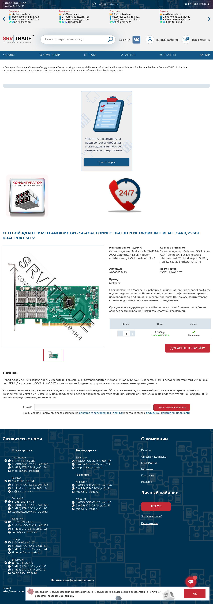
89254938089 (74, 22)
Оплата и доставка (153, 456)
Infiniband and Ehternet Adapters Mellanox (121, 67)
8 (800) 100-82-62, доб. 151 (93, 502)
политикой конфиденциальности (168, 412)
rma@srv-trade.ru (87, 492)
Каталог (9, 55)
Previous (4, 19)
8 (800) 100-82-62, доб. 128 (25, 16)
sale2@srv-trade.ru (24, 573)
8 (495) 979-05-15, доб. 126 (93, 488)
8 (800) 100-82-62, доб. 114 (93, 461)
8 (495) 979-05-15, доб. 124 (29, 549)
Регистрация (149, 523)
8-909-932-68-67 (23, 542)
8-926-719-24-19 (123, 22)
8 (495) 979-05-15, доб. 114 (93, 464)
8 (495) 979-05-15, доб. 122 (126, 19)
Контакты (167, 55)
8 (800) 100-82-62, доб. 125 (176, 16)
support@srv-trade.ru (89, 467)
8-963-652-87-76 (23, 502)
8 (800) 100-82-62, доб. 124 (30, 546)
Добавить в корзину (187, 348)
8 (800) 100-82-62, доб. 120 (30, 505)
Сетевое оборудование (41, 67)
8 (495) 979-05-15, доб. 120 (29, 508)
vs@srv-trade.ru (22, 491)
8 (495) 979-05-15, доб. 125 (176, 19)
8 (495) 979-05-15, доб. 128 (25, 19)
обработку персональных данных (101, 412)
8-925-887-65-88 (22, 22)
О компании (50, 55)
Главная (9, 67)
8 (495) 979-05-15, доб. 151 (93, 505)
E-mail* (27, 407)
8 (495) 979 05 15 (14, 6)
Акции (205, 55)
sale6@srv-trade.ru (24, 532)
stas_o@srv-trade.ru (25, 471)
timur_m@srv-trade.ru (26, 552)
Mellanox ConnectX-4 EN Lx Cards (166, 67)
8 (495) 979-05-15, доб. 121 (75, 16)
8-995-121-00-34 (174, 22)
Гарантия (128, 55)
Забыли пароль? (151, 516)
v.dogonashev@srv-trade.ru (30, 511)
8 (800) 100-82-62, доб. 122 (126, 16)
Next (209, 19)
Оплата (90, 55)
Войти (156, 506)
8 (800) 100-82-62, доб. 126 (94, 485)
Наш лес (146, 482)
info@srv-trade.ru (21, 14)
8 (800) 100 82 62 (14, 3)
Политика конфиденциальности (72, 580)
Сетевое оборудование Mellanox (76, 67)
